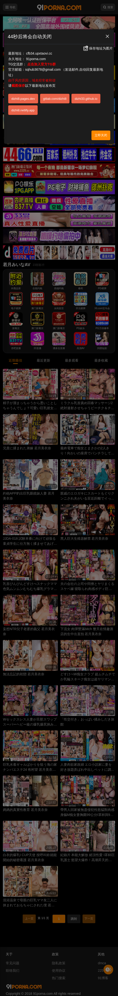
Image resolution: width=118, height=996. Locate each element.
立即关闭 (101, 135)
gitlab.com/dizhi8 (55, 98)
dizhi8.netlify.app (23, 110)
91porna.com (36, 59)
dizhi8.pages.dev (23, 98)
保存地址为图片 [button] (98, 48)
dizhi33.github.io (86, 98)
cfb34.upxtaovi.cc (39, 53)
